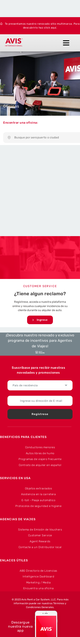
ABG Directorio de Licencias (38, 570)
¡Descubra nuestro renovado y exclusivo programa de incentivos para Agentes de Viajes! (40, 343)
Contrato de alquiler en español (40, 465)
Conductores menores (40, 447)
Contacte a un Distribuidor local (40, 547)
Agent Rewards (40, 541)
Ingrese (40, 320)
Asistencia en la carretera (38, 494)
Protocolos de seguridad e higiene (38, 506)
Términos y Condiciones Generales (46, 605)
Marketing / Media (38, 582)
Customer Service (40, 535)
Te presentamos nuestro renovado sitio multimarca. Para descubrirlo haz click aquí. (40, 25)
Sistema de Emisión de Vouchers (40, 529)
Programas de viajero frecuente (40, 459)
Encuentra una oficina (38, 588)
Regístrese (40, 414)
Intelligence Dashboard (38, 576)
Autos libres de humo (40, 453)
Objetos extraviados (38, 488)
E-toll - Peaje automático (38, 500)
